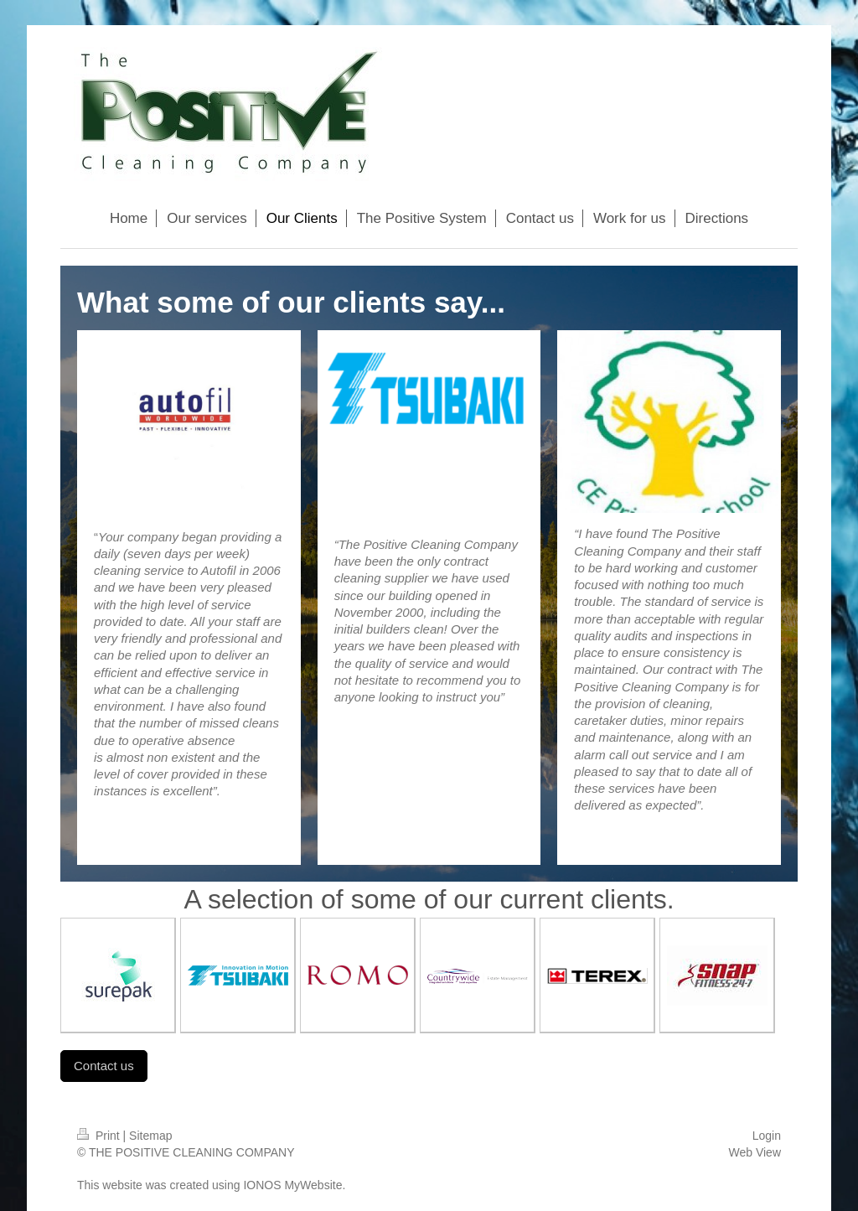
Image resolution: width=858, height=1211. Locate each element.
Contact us (104, 1065)
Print (100, 1135)
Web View (754, 1152)
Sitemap (150, 1135)
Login (766, 1135)
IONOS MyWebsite (292, 1185)
